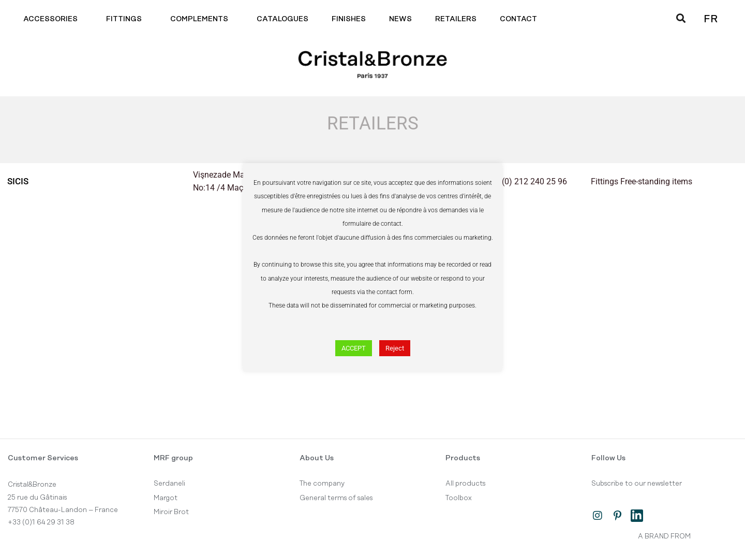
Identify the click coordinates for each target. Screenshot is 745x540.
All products (465, 483)
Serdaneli (169, 483)
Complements (201, 19)
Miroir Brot (171, 512)
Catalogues (282, 19)
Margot (165, 498)
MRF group (173, 458)
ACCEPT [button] (353, 348)
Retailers (455, 19)
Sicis (18, 181)
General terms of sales (336, 498)
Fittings (126, 19)
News (400, 19)
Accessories (53, 19)
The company (322, 483)
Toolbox (458, 498)
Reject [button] (394, 348)
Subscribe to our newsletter (636, 483)
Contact (521, 19)
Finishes (349, 19)
